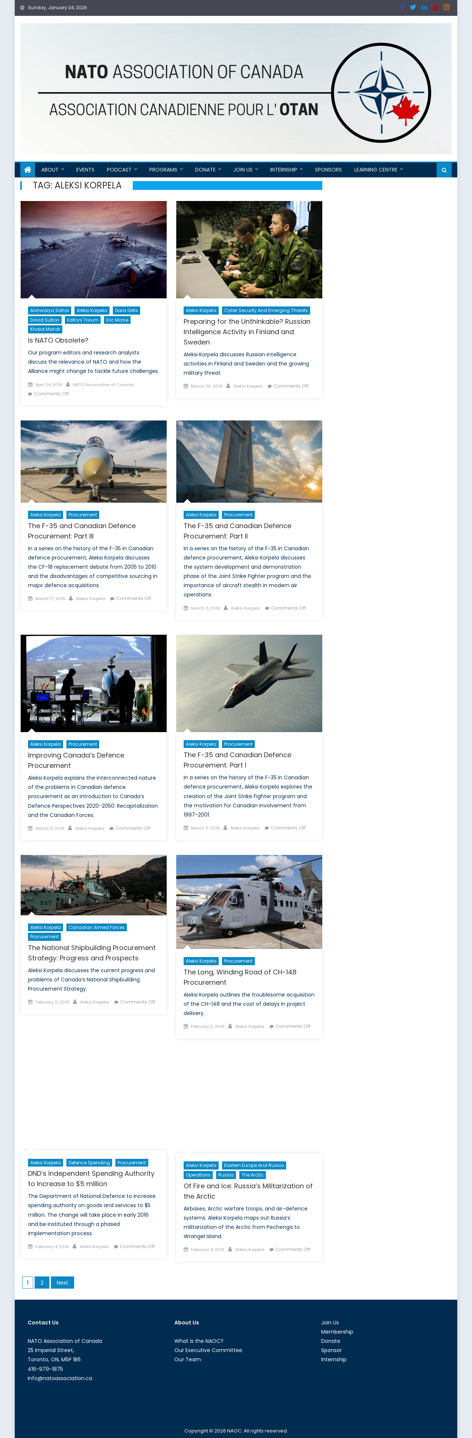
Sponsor (331, 1350)
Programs (163, 169)
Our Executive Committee (208, 1350)
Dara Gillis (126, 310)
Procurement (83, 515)
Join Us (243, 169)
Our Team (187, 1359)
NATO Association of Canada (103, 385)
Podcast (119, 169)
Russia (226, 1175)
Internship (283, 169)
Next (62, 1282)
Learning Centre (376, 169)
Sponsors (328, 169)
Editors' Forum (82, 320)
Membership (337, 1331)
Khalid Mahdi (45, 329)
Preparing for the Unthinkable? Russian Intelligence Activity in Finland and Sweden (247, 332)
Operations (198, 1175)
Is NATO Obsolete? (58, 340)
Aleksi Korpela (92, 310)
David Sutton (44, 320)
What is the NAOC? (198, 1341)
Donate (205, 169)
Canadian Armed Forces (97, 927)
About (50, 169)
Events (85, 169)
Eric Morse (117, 320)
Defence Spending (89, 1163)
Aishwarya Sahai (49, 310)
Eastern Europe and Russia (254, 1165)
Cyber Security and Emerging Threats (266, 310)
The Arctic (253, 1175)
